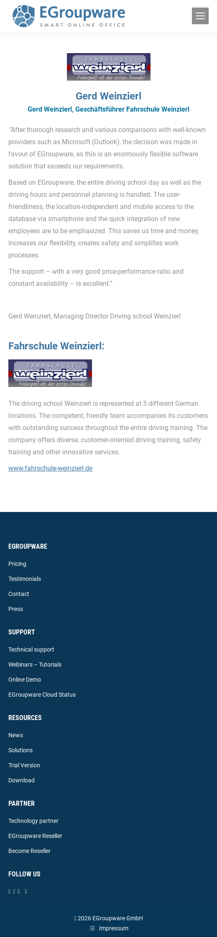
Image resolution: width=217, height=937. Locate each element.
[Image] (50, 373)
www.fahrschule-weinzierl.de (50, 468)
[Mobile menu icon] (200, 16)
